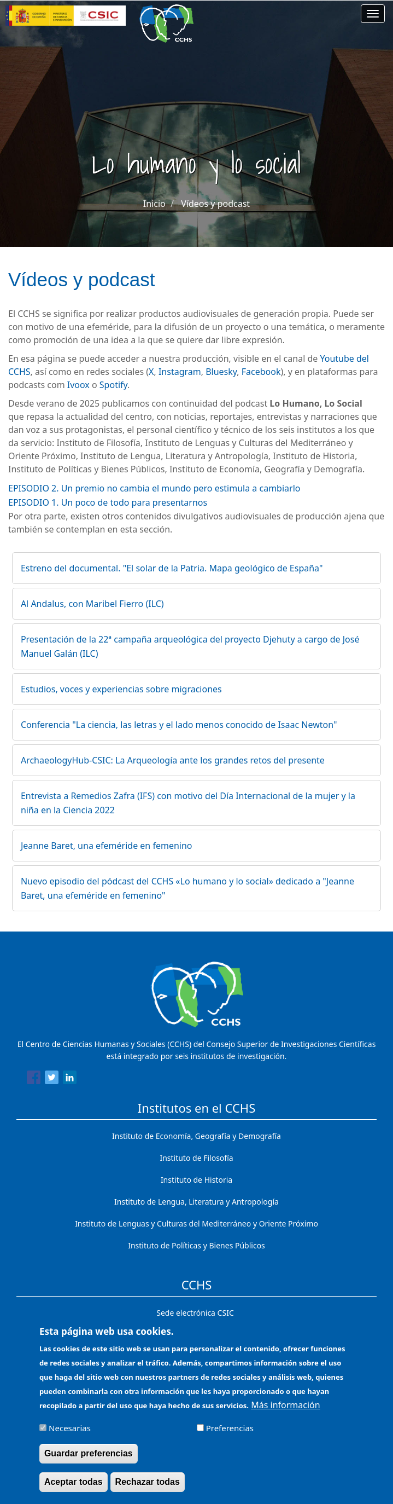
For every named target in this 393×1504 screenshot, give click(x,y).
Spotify (113, 385)
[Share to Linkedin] (70, 1079)
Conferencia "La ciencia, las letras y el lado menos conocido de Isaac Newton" (179, 725)
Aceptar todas (73, 1488)
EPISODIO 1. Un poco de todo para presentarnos (107, 502)
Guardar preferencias (88, 1460)
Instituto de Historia (196, 1180)
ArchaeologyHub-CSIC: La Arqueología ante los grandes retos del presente (173, 760)
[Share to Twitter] (51, 1079)
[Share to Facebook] (33, 1079)
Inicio (154, 204)
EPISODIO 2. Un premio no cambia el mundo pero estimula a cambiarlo (154, 488)
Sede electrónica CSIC (194, 1313)
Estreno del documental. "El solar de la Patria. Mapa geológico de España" (172, 568)
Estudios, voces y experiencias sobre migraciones (121, 689)
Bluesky (221, 372)
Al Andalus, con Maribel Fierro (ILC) (92, 604)
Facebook (261, 372)
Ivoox (79, 385)
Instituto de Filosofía (196, 1158)
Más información (285, 1411)
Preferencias (230, 1434)
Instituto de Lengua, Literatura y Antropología (196, 1201)
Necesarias (70, 1434)
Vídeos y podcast (215, 204)
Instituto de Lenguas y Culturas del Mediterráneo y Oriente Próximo (196, 1223)
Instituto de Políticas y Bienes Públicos (196, 1245)
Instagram (180, 372)
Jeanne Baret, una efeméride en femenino (106, 846)
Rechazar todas (147, 1488)
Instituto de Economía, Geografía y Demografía (196, 1136)
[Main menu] (373, 13)
